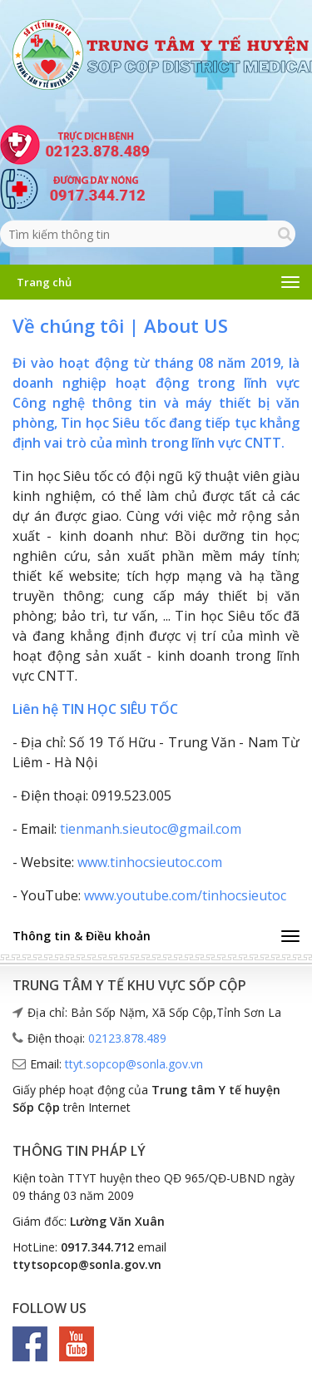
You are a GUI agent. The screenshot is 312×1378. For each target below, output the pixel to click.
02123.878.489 (127, 1038)
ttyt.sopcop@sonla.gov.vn (134, 1064)
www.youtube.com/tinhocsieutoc (185, 895)
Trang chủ (44, 282)
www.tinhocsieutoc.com (149, 862)
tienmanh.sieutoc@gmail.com (150, 829)
